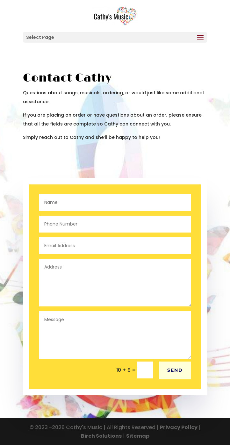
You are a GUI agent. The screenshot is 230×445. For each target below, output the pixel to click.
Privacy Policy (179, 427)
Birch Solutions (101, 436)
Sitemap (137, 436)
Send (175, 370)
